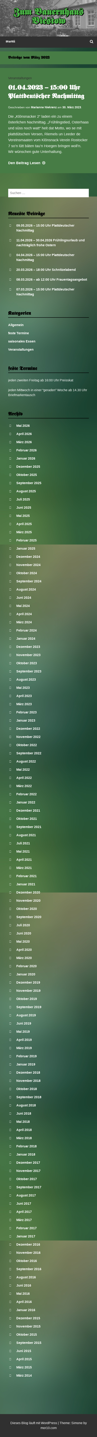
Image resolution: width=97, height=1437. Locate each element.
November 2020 (28, 900)
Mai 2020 (23, 941)
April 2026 (24, 434)
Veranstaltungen (20, 78)
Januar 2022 (25, 802)
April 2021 (24, 859)
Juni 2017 (23, 1203)
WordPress (49, 1423)
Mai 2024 (23, 606)
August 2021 (26, 835)
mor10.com (49, 1428)
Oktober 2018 (26, 1089)
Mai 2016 (23, 1293)
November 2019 (28, 990)
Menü (10, 42)
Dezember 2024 (28, 556)
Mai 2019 (23, 1031)
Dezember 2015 (28, 1318)
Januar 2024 (25, 638)
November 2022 (28, 737)
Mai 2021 (23, 851)
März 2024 (24, 622)
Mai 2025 (23, 515)
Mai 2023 (23, 687)
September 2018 (28, 1097)
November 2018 (28, 1080)
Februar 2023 (26, 712)
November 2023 (28, 655)
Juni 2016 (23, 1285)
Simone (77, 1423)
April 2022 (24, 778)
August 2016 (26, 1277)
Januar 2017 (25, 1236)
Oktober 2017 (26, 1179)
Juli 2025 (23, 499)
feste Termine (18, 333)
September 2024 (28, 581)
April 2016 (24, 1302)
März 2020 (24, 958)
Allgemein (16, 325)
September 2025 (28, 483)
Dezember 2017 (28, 1162)
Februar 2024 (26, 630)
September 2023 (28, 671)
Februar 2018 (26, 1146)
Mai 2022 (23, 769)
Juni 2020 (23, 933)
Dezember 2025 (28, 466)
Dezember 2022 (28, 728)
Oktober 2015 (26, 1334)
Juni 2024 (23, 597)
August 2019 (26, 1015)
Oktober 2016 (26, 1261)
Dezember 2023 (28, 646)
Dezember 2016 (28, 1244)
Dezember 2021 (28, 810)
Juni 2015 (23, 1351)
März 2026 (24, 442)
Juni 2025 (23, 507)
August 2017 (26, 1195)
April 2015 (24, 1359)
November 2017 (28, 1171)
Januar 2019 (25, 1064)
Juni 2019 (23, 1023)
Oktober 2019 (26, 999)
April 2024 (24, 614)
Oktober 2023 (26, 663)
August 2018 (26, 1105)
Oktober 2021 (26, 818)
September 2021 (28, 827)
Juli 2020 (23, 925)
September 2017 (28, 1187)
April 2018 (24, 1130)
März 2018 (24, 1138)
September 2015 (28, 1342)
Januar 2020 (25, 974)
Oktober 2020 (26, 909)
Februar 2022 (26, 794)
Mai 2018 (23, 1121)
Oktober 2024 (26, 573)
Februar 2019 (26, 1056)
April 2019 (24, 1040)
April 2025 (24, 524)
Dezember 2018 (28, 1072)
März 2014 (24, 1375)
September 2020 (28, 917)
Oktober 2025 (26, 475)
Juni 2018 (23, 1113)
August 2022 (26, 761)
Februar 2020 (26, 966)
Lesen (27, 163)
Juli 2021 (23, 843)
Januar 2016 (25, 1310)
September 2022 (28, 753)
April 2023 (24, 696)
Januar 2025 (25, 548)
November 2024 (28, 565)
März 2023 (24, 704)
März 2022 (24, 786)
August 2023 (26, 679)
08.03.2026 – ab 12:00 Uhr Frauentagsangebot (51, 279)
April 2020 (24, 949)
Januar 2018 (25, 1154)
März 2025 (24, 532)
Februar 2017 (26, 1228)
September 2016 (28, 1269)
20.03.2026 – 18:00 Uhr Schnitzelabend (46, 269)
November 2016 (28, 1252)
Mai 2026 (23, 425)
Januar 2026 (25, 458)
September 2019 (28, 1007)
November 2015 (28, 1326)
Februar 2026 (26, 450)
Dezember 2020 (28, 892)
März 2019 (24, 1048)
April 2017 (24, 1211)
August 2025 (26, 491)
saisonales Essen (21, 341)
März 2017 (24, 1220)
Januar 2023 (25, 720)
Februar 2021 (26, 876)
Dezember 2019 (28, 982)
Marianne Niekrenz (44, 107)
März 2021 (24, 868)
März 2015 (24, 1367)
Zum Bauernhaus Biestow (48, 17)
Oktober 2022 (26, 745)
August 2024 (26, 589)
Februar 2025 (26, 540)
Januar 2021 (25, 884)
